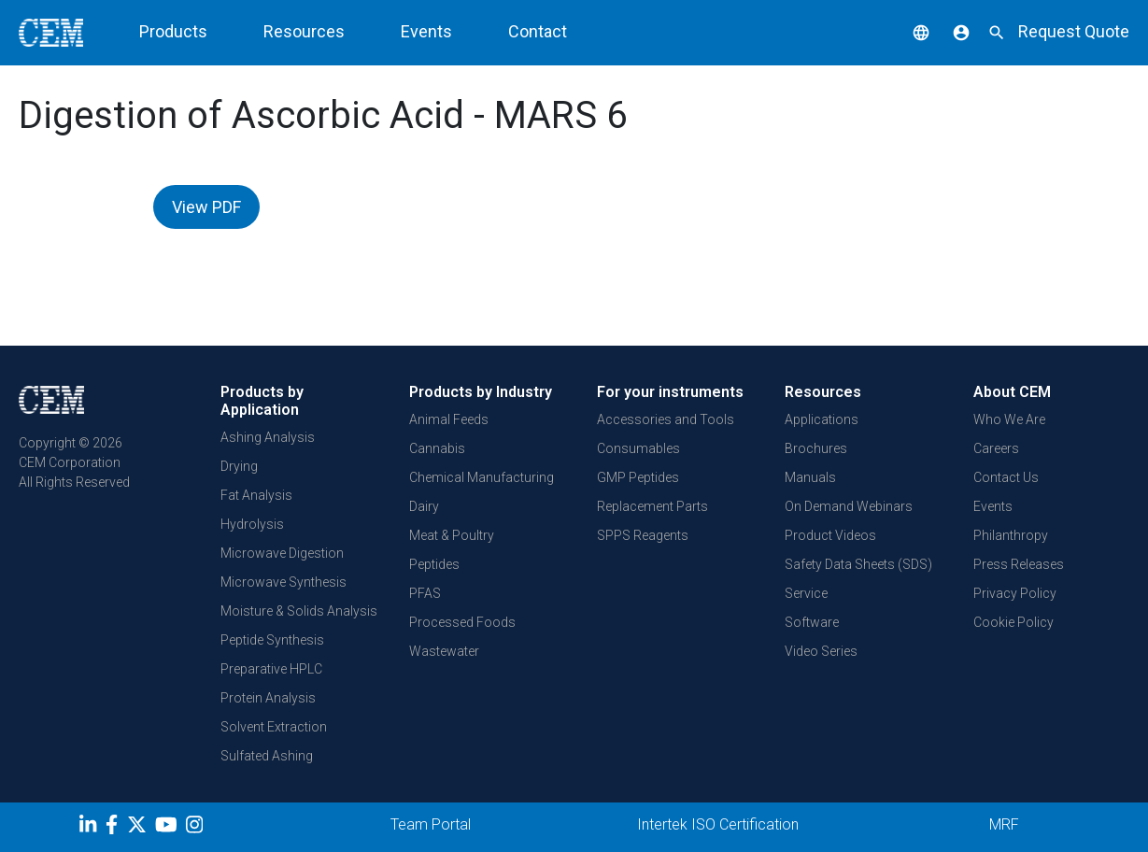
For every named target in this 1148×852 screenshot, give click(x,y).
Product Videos (830, 535)
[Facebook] (116, 827)
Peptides (434, 564)
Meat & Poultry (451, 535)
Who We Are (1009, 419)
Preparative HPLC (271, 668)
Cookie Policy (1013, 622)
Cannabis (437, 448)
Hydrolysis (252, 524)
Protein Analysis (268, 697)
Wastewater (444, 651)
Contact (537, 31)
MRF (1004, 824)
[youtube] (168, 827)
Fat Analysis (256, 495)
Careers (996, 448)
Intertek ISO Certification (718, 824)
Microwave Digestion (282, 553)
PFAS (425, 593)
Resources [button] (304, 31)
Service (806, 593)
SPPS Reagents (642, 535)
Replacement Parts (652, 506)
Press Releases (1018, 564)
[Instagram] (196, 827)
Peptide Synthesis (272, 639)
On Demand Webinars (849, 506)
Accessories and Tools (665, 419)
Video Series (821, 651)
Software (812, 622)
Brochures (816, 448)
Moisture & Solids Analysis (298, 611)
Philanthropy (1010, 535)
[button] (907, 31)
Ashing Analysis (267, 437)
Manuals (810, 477)
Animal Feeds (449, 419)
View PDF (206, 207)
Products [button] (173, 31)
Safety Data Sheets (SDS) (858, 564)
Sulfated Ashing (266, 755)
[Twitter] (139, 827)
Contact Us (1006, 477)
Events (426, 31)
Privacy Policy (1014, 593)
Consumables (638, 448)
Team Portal (430, 824)
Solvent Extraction (273, 726)
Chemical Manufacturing (481, 477)
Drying (239, 466)
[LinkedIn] (90, 827)
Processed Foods (462, 622)
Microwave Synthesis (283, 582)
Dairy (424, 506)
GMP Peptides (638, 477)
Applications (821, 419)
